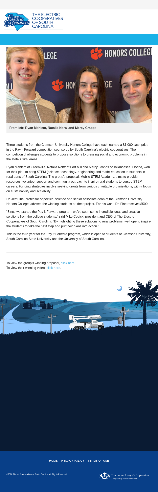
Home (53, 460)
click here (68, 263)
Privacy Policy (72, 460)
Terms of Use (98, 460)
